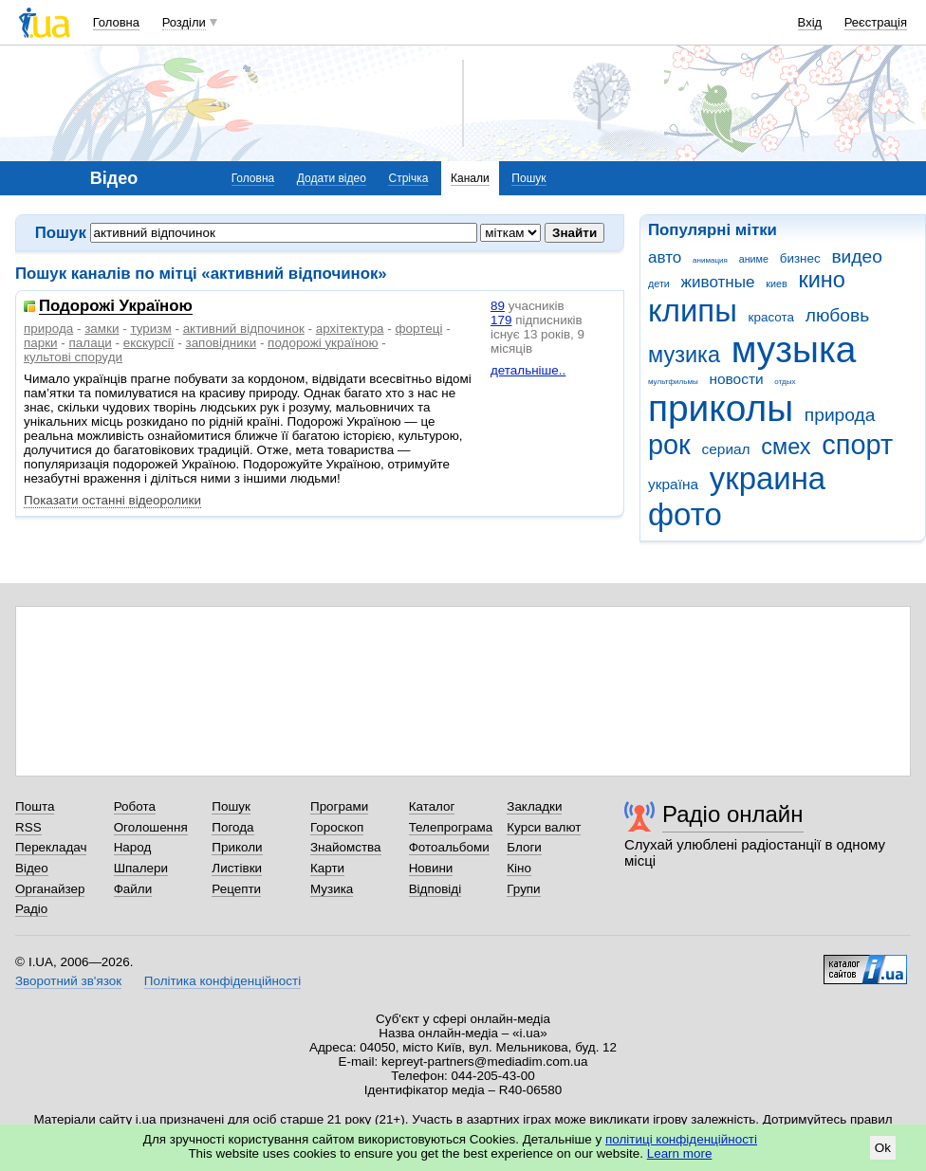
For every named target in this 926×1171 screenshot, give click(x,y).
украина (767, 478)
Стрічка (408, 178)
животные (718, 282)
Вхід (810, 22)
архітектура (350, 328)
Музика (331, 889)
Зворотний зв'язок (68, 981)
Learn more (680, 1153)
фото (685, 514)
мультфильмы (673, 381)
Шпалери (141, 868)
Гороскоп (336, 827)
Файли (133, 889)
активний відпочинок (244, 328)
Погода (232, 827)
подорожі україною (323, 343)
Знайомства (345, 847)
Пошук (528, 178)
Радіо (31, 909)
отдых (784, 381)
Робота (135, 806)
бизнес (800, 258)
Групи (523, 889)
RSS (28, 827)
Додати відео (331, 178)
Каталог (432, 806)
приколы (720, 408)
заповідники (220, 343)
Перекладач (50, 847)
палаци (90, 343)
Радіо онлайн (733, 814)
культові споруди (73, 357)
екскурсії (149, 343)
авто (664, 257)
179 (501, 320)
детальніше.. (528, 370)
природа (840, 415)
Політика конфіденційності (222, 981)
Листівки (237, 868)
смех (785, 446)
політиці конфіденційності (681, 1139)
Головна (116, 22)
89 (498, 306)
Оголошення (151, 827)
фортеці (419, 328)
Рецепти (236, 889)
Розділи (184, 22)
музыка (794, 349)
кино (821, 279)
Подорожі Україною (116, 307)
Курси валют (544, 827)
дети (659, 283)
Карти (327, 868)
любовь (838, 315)
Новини (431, 868)
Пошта (34, 806)
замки (101, 328)
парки (41, 343)
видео (856, 256)
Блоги (524, 847)
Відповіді (435, 889)
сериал (726, 449)
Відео (31, 868)
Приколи (237, 847)
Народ (133, 847)
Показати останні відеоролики (112, 500)
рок (669, 445)
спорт (857, 445)
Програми (339, 806)
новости (736, 379)
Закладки (534, 806)
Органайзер (49, 889)
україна (673, 484)
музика (684, 354)
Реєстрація (875, 22)
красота (771, 317)
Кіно (519, 868)
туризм (150, 328)
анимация (710, 260)
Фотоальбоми (449, 847)
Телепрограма (451, 827)
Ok (883, 1148)
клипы (692, 310)
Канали (470, 178)
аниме (754, 259)
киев (776, 283)
